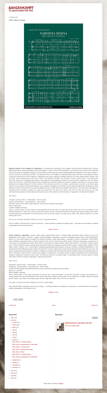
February (15, 325)
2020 (12, 378)
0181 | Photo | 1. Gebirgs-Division (21, 342)
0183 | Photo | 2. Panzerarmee (20, 347)
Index (50, 229)
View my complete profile (72, 326)
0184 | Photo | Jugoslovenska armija (22, 349)
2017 (12, 370)
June (13, 335)
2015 (12, 318)
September (15, 360)
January (14, 322)
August (14, 340)
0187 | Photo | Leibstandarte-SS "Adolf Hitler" (25, 357)
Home (54, 305)
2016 (12, 320)
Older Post (95, 305)
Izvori (56, 292)
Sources (55, 229)
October (14, 362)
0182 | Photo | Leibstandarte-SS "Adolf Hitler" (25, 344)
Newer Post (12, 305)
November (15, 365)
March (14, 327)
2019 (12, 375)
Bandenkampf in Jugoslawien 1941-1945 (79, 323)
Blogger (61, 383)
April (13, 330)
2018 (12, 373)
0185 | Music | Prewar (18, 352)
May (13, 332)
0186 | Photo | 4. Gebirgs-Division (21, 354)
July (13, 337)
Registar (51, 292)
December (15, 367)
